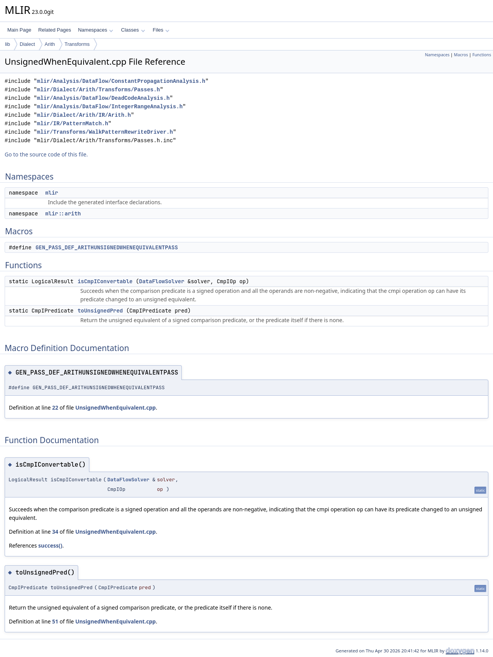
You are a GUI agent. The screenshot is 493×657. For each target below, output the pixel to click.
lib (7, 44)
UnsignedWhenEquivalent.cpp (115, 407)
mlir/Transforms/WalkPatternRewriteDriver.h (105, 132)
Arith (50, 44)
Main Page (19, 30)
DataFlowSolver (161, 281)
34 (55, 531)
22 (55, 407)
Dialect (27, 44)
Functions (481, 54)
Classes (133, 30)
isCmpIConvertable (104, 281)
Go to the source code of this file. (46, 154)
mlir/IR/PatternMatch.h (72, 123)
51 (55, 621)
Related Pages (54, 30)
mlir (51, 192)
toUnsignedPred (100, 310)
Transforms (77, 44)
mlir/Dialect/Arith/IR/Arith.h (84, 115)
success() (50, 545)
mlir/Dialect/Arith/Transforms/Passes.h (98, 89)
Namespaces (95, 30)
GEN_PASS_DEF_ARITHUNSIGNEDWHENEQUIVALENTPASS (106, 247)
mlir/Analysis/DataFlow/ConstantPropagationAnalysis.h (121, 81)
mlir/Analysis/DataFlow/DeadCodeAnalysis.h (103, 98)
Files (161, 30)
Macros (461, 54)
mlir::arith (62, 213)
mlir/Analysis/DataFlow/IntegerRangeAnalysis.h (110, 106)
